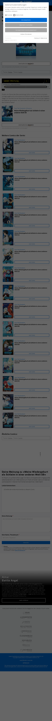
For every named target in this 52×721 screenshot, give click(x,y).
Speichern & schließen (26, 25)
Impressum (37, 38)
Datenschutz (44, 38)
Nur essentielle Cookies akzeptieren (26, 30)
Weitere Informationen (26, 34)
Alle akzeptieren (26, 20)
